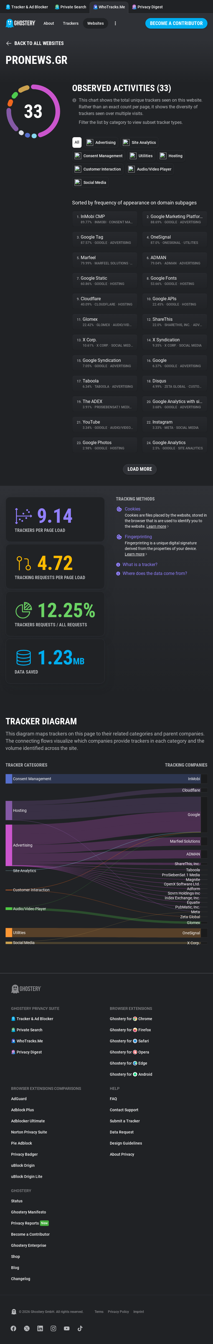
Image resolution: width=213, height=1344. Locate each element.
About (49, 23)
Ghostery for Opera (129, 1052)
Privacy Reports (30, 1223)
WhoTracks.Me (109, 6)
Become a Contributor (176, 23)
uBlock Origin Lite (26, 1176)
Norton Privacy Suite (29, 1132)
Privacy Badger (24, 1154)
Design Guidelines (126, 1143)
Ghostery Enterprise (28, 1245)
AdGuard (19, 1099)
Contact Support (124, 1110)
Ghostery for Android (131, 1074)
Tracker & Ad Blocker (27, 6)
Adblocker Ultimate (28, 1121)
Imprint (138, 1312)
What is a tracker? (137, 564)
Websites (95, 23)
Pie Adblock (21, 1143)
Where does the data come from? (151, 573)
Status (16, 1201)
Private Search (70, 6)
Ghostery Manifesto (28, 1212)
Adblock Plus (22, 1110)
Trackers (70, 23)
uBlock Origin (23, 1165)
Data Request (122, 1132)
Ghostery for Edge (128, 1063)
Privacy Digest (147, 6)
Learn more (157, 526)
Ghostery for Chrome (131, 1019)
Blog (15, 1267)
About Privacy (122, 1154)
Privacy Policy (118, 1312)
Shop (15, 1256)
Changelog (20, 1279)
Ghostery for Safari (129, 1041)
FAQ (113, 1099)
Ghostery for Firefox (130, 1030)
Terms (99, 1312)
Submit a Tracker (125, 1121)
